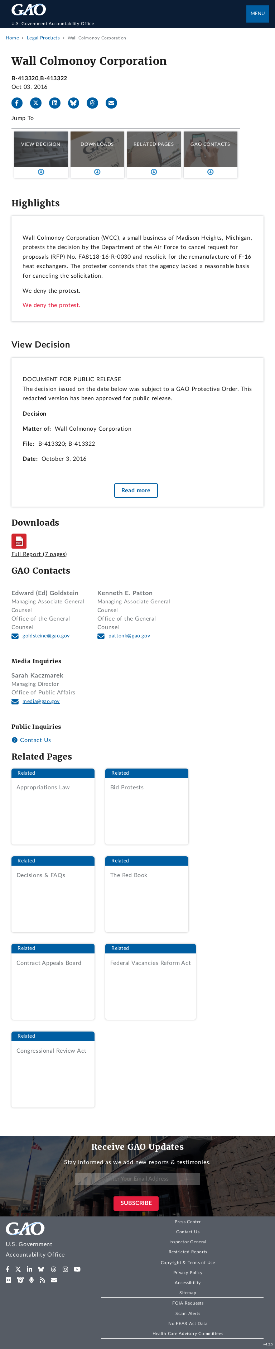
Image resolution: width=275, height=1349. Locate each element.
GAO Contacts (210, 144)
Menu (258, 13)
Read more (136, 490)
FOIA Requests (187, 1303)
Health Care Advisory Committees (188, 1333)
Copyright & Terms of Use (188, 1262)
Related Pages (154, 144)
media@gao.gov (41, 701)
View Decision (41, 144)
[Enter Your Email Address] (137, 1179)
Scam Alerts (187, 1313)
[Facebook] (20, 103)
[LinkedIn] (57, 103)
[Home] (129, 23)
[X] (38, 103)
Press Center (188, 1222)
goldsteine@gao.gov (46, 635)
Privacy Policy (188, 1273)
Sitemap (187, 1293)
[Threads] (95, 103)
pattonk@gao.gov (129, 635)
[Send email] (114, 103)
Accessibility (188, 1283)
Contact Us (31, 740)
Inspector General (188, 1242)
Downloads (97, 144)
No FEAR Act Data (187, 1323)
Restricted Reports (188, 1252)
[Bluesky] (76, 103)
